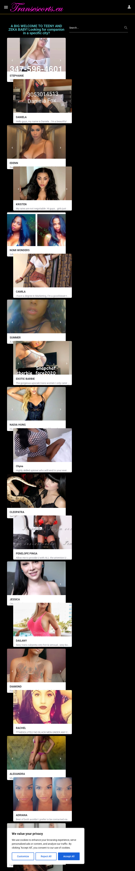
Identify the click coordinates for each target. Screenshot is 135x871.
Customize (23, 856)
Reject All (46, 856)
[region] (45, 846)
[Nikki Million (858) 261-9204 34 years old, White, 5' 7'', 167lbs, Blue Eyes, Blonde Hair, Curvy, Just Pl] (98, 748)
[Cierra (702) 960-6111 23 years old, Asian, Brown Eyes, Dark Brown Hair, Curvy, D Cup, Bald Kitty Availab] (98, 794)
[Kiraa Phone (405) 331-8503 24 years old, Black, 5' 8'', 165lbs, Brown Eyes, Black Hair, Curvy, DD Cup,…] (36, 794)
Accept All (69, 856)
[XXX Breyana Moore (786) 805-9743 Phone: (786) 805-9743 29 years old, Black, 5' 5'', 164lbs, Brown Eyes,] (36, 748)
